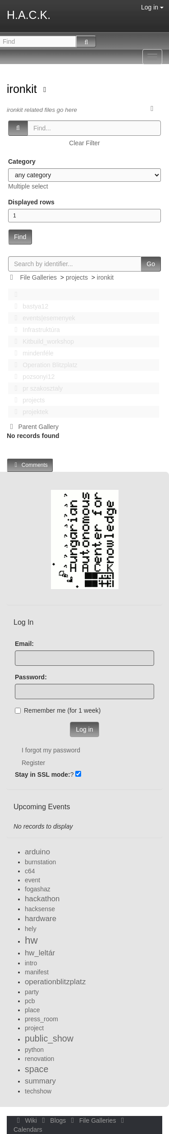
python (34, 1049)
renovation (39, 1058)
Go (150, 263)
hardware (40, 918)
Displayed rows (31, 202)
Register (33, 762)
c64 (30, 871)
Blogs (53, 1120)
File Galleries (38, 277)
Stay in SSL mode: (42, 774)
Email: (24, 643)
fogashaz (37, 889)
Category (22, 161)
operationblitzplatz (55, 981)
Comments (30, 464)
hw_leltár (40, 953)
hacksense (40, 909)
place (32, 1010)
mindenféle (31, 353)
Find (20, 236)
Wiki (26, 1120)
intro (31, 963)
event (32, 880)
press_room (41, 1019)
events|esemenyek (42, 318)
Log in (152, 7)
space (36, 1069)
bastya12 (28, 306)
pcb (30, 1001)
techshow (38, 1091)
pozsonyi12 (32, 376)
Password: (31, 677)
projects (77, 277)
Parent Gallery (33, 426)
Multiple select (28, 186)
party (32, 992)
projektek (28, 411)
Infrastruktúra (34, 329)
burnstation (40, 862)
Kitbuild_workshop (41, 341)
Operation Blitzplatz (43, 365)
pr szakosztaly (36, 388)
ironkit (23, 89)
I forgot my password (51, 750)
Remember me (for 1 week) (57, 710)
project (34, 1028)
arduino (37, 852)
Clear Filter (84, 143)
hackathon (42, 898)
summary (40, 1081)
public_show (49, 1038)
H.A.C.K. (28, 15)
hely (31, 928)
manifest (37, 972)
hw (31, 940)
